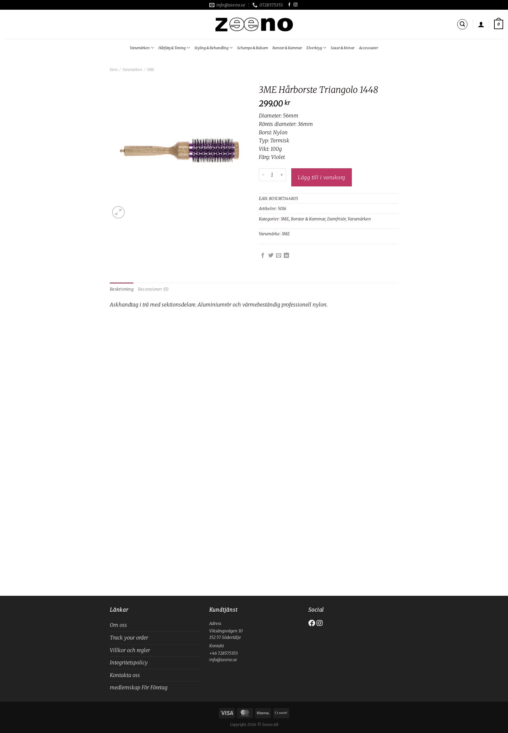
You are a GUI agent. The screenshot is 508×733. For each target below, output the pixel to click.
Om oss (118, 625)
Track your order (129, 637)
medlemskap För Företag (138, 687)
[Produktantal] (272, 174)
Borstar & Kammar (287, 48)
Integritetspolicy (129, 662)
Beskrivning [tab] (121, 289)
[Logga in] (481, 24)
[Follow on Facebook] (289, 5)
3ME (150, 69)
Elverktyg (316, 48)
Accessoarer (368, 48)
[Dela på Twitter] (270, 256)
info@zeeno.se (223, 659)
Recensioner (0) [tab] (153, 289)
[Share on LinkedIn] (286, 256)
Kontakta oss (125, 675)
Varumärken (142, 48)
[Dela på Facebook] (262, 256)
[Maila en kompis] (278, 256)
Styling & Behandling (213, 48)
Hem (114, 69)
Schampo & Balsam (252, 48)
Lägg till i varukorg (321, 177)
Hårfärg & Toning (174, 48)
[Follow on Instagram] (295, 5)
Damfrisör (336, 218)
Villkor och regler (130, 650)
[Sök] (462, 24)
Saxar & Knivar (342, 48)
